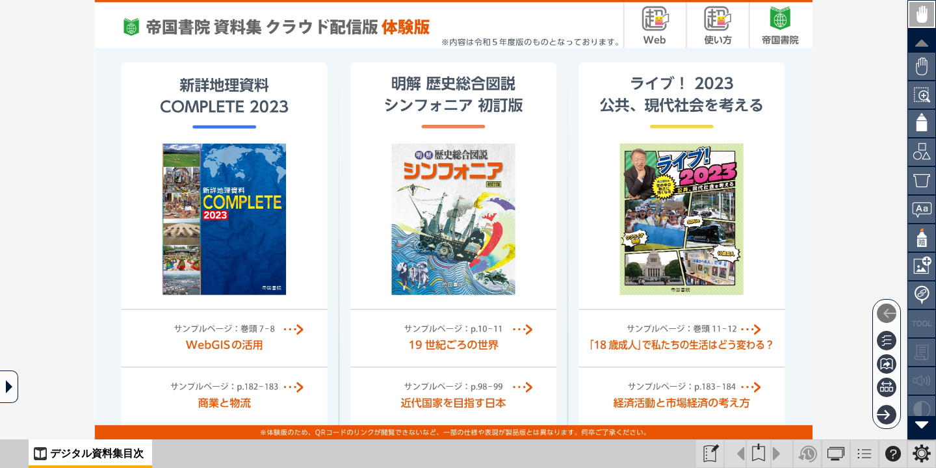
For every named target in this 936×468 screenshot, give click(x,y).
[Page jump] (886, 364)
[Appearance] (836, 453)
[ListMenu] (864, 453)
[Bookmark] (758, 453)
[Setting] (921, 453)
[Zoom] (921, 95)
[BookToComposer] (709, 453)
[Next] (886, 414)
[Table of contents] (886, 340)
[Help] (893, 453)
